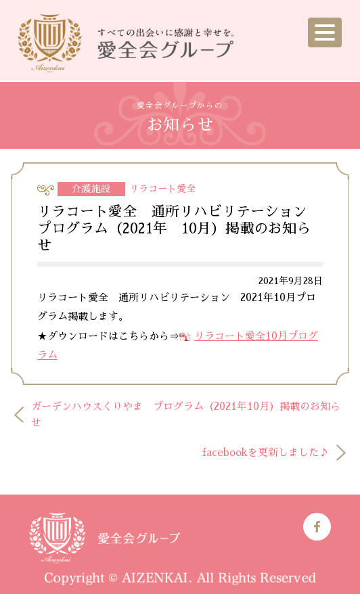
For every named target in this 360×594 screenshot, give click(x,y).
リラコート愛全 (162, 188)
